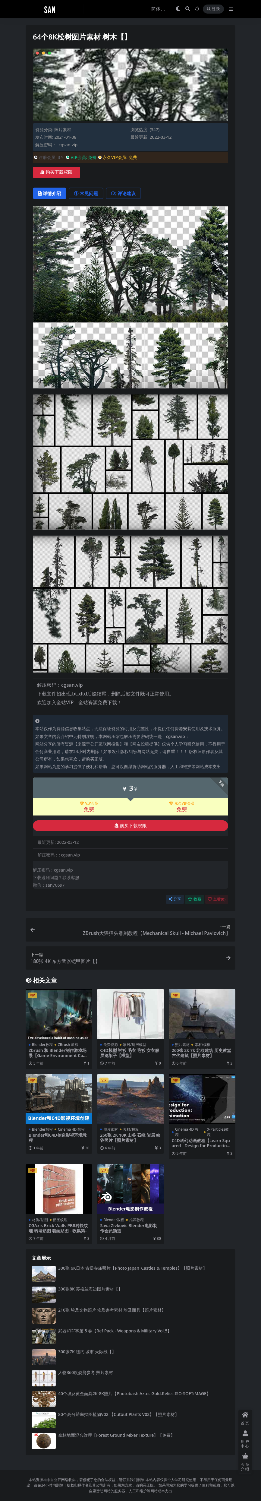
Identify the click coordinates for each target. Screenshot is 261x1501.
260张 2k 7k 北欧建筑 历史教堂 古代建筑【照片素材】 (201, 1052)
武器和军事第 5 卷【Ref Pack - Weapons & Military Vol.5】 (114, 1331)
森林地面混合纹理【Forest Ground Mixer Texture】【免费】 (116, 1435)
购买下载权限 (56, 172)
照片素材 (62, 129)
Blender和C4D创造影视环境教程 (58, 1137)
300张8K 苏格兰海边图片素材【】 (90, 1289)
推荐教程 (136, 1219)
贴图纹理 (60, 1219)
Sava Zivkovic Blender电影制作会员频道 (128, 1228)
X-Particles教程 (218, 1132)
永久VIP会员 (182, 803)
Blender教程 (42, 1044)
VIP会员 (89, 803)
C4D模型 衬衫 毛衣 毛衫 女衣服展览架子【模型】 (129, 1052)
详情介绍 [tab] (49, 193)
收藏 (194, 899)
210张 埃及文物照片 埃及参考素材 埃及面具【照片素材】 (112, 1310)
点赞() (216, 899)
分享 (175, 899)
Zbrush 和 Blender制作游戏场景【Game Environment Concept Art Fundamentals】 (58, 1055)
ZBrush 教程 (68, 1044)
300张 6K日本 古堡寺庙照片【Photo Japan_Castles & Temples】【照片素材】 (132, 1268)
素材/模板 (203, 1044)
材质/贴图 (40, 1219)
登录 (213, 9)
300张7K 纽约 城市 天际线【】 (87, 1351)
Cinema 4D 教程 (71, 1129)
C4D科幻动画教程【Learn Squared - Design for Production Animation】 (201, 1146)
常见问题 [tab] (86, 193)
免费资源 (110, 1044)
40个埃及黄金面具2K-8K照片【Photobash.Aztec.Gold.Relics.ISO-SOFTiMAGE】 (134, 1393)
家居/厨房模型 (134, 1044)
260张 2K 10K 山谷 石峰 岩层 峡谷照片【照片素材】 (130, 1137)
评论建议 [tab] (123, 193)
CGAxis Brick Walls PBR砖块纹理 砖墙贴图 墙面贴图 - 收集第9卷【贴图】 (58, 1231)
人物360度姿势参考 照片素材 (85, 1372)
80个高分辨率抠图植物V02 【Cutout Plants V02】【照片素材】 (118, 1414)
